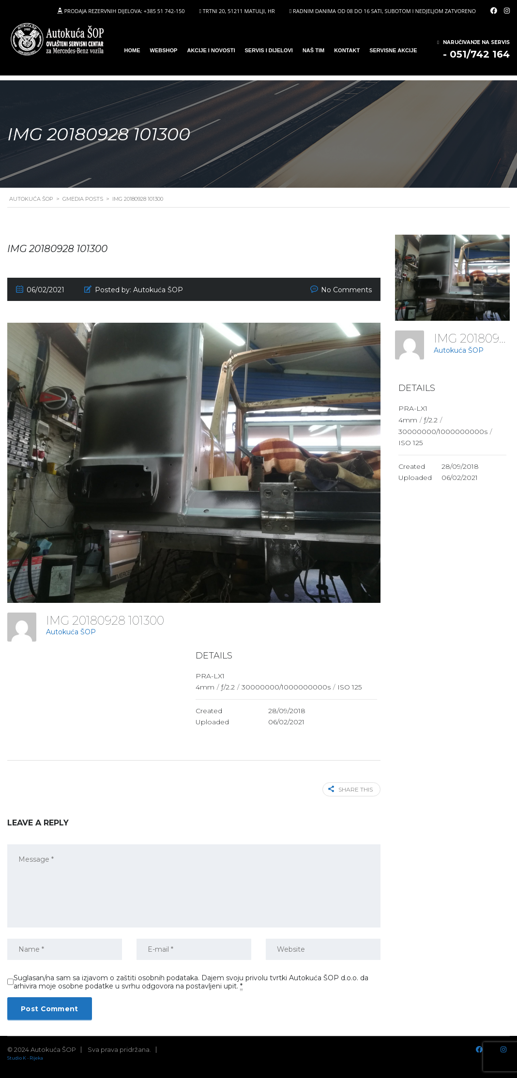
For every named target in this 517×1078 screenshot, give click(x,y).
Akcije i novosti (211, 50)
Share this (350, 789)
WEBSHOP (164, 50)
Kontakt (347, 50)
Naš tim (313, 50)
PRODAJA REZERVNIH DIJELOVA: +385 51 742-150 (124, 11)
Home (132, 50)
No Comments (346, 289)
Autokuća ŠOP (71, 632)
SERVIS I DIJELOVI (268, 50)
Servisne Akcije (393, 50)
